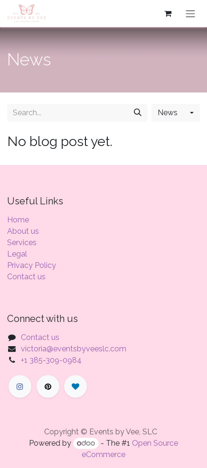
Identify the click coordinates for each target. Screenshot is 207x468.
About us (23, 231)
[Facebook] (20, 386)
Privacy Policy (31, 265)
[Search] (138, 113)
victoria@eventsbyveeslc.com (73, 348)
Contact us (26, 276)
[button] (175, 113)
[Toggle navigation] (190, 13)
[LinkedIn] (75, 386)
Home (18, 219)
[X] (48, 386)
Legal (17, 253)
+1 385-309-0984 (51, 360)
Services (22, 242)
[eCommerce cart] (167, 13)
